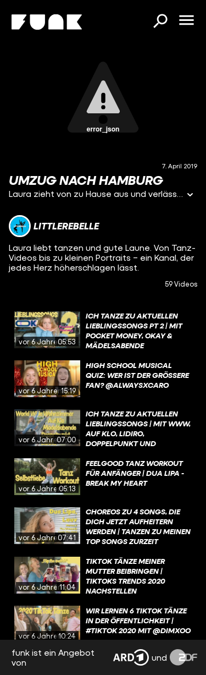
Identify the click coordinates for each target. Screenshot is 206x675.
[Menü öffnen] (186, 20)
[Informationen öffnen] (190, 195)
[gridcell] (103, 330)
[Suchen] (160, 22)
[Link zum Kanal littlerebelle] (54, 226)
